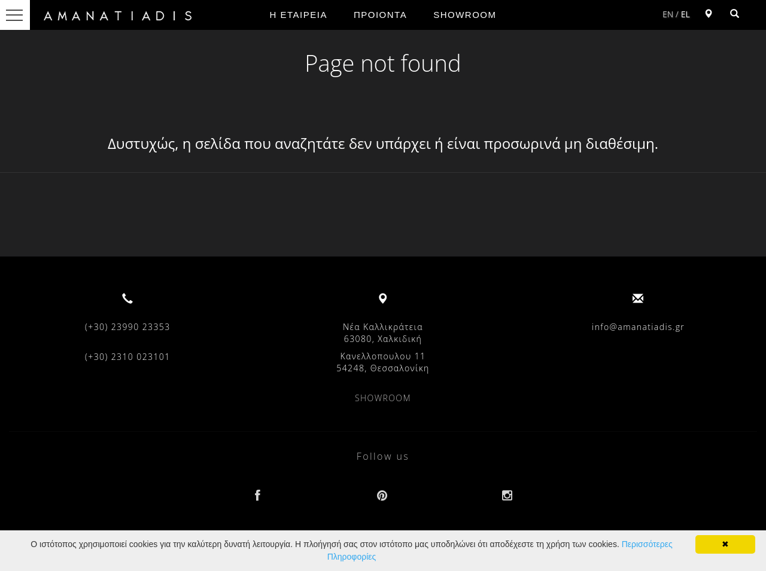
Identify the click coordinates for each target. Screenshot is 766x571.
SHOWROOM (464, 15)
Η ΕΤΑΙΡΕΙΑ (298, 15)
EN (667, 14)
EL (685, 14)
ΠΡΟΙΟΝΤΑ (380, 15)
